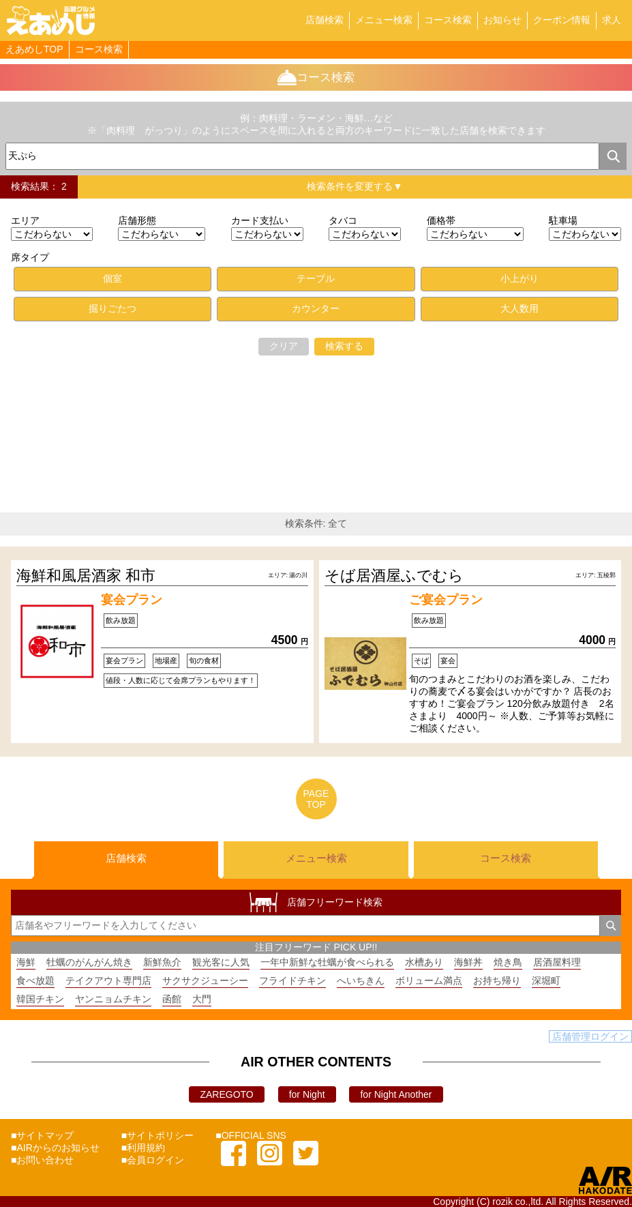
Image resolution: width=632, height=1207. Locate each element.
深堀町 (546, 980)
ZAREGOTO (226, 1094)
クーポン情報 (561, 19)
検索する (344, 345)
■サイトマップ (42, 1135)
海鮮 (25, 962)
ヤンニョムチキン (113, 998)
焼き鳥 (508, 962)
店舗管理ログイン (590, 1036)
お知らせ (502, 19)
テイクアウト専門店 (108, 980)
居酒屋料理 (557, 962)
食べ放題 (35, 980)
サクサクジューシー (205, 980)
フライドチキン (292, 980)
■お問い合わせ (42, 1159)
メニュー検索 (383, 19)
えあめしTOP (34, 49)
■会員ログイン (152, 1159)
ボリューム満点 (428, 980)
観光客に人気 (221, 962)
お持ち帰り (497, 980)
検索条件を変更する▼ (354, 186)
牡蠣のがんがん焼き (89, 962)
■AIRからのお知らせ (55, 1147)
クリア (283, 345)
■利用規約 (143, 1147)
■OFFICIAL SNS (250, 1135)
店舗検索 (324, 19)
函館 (171, 998)
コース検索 (448, 19)
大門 (201, 998)
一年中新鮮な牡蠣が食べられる (327, 962)
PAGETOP (316, 799)
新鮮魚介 (162, 962)
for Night (307, 1094)
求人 (611, 19)
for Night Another (396, 1094)
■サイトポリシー (157, 1135)
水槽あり (424, 962)
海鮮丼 (468, 962)
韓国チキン (40, 998)
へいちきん (361, 980)
